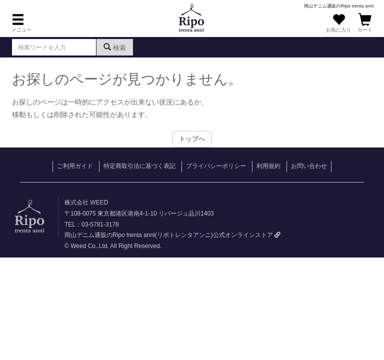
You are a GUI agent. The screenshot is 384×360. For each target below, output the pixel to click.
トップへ (192, 138)
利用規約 (268, 166)
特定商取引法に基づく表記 (140, 166)
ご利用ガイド (75, 166)
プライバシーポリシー (216, 166)
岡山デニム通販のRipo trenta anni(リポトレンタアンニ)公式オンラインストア (172, 235)
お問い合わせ (309, 166)
